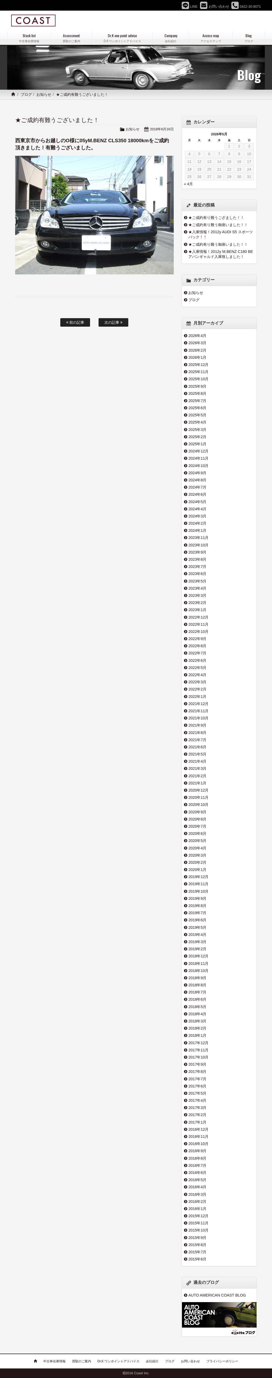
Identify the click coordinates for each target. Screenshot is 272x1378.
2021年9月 (197, 725)
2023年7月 (197, 566)
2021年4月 (197, 761)
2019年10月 (198, 891)
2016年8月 (197, 1158)
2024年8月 (197, 480)
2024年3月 (197, 516)
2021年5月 (197, 754)
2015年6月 (197, 1259)
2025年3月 (197, 429)
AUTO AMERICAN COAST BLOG (217, 1295)
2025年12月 (198, 364)
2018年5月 (197, 1007)
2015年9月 (197, 1238)
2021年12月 (198, 704)
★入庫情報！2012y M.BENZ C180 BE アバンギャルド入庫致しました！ (220, 254)
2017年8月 (197, 1071)
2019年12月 (198, 877)
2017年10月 (198, 1057)
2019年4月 (197, 934)
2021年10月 (198, 718)
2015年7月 (197, 1252)
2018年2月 (197, 1028)
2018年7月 (197, 992)
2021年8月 (197, 733)
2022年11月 (198, 624)
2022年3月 (197, 682)
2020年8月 (197, 819)
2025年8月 (197, 393)
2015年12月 (198, 1216)
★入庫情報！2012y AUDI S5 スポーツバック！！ (220, 234)
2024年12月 (198, 451)
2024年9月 (197, 473)
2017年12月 (198, 1043)
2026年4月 (197, 336)
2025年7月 (197, 401)
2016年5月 (197, 1180)
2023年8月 (197, 559)
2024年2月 (197, 523)
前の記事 (75, 322)
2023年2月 (197, 603)
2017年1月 (197, 1122)
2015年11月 (198, 1223)
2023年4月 (197, 588)
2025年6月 (197, 408)
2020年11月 (198, 797)
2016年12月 (198, 1129)
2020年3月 (197, 855)
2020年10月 (198, 804)
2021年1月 (197, 783)
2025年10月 (198, 379)
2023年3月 (197, 595)
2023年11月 (198, 537)
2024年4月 (197, 509)
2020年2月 (197, 862)
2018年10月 (198, 971)
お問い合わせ (190, 1361)
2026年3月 (197, 343)
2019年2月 (197, 949)
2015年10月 (198, 1230)
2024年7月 (197, 487)
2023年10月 (198, 545)
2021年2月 (197, 776)
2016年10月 (198, 1144)
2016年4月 (197, 1187)
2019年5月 (197, 927)
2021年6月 (197, 747)
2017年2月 (197, 1115)
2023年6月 (197, 574)
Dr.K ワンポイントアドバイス (118, 1361)
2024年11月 (198, 458)
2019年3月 (197, 942)
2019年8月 (197, 906)
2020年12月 (198, 790)
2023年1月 (197, 610)
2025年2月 (197, 437)
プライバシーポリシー (222, 1361)
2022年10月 (198, 631)
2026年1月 (197, 357)
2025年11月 (198, 372)
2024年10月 (198, 466)
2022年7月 (197, 653)
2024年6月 (197, 494)
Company (170, 38)
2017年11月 (198, 1050)
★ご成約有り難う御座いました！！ (218, 225)
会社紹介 (152, 1361)
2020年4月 (197, 848)
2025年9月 (197, 386)
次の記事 (113, 322)
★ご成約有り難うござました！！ (216, 217)
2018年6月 (197, 999)
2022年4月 (197, 675)
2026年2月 (197, 350)
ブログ (26, 94)
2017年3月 (197, 1107)
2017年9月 (197, 1064)
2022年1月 (197, 696)
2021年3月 (197, 768)
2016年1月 (197, 1209)
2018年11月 (198, 963)
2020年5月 (197, 841)
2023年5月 (197, 581)
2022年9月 (197, 639)
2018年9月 (197, 978)
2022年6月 (197, 660)
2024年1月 (197, 530)
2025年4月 (197, 422)
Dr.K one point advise (122, 38)
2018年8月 (197, 985)
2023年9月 (197, 552)
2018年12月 (198, 956)
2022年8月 (197, 646)
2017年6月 (197, 1086)
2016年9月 (197, 1151)
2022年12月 (198, 617)
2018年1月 (197, 1035)
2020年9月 (197, 812)
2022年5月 (197, 668)
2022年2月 (197, 689)
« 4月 (188, 184)
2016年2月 (197, 1201)
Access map (211, 38)
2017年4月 (197, 1100)
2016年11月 (198, 1136)
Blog (248, 38)
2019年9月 (197, 898)
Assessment (71, 38)
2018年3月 (197, 1021)
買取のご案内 (81, 1361)
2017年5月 (197, 1093)
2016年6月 (197, 1172)
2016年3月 (197, 1194)
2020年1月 (197, 869)
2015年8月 (197, 1245)
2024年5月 (197, 502)
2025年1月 (197, 444)
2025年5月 (197, 415)
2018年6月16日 (162, 129)
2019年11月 (198, 884)
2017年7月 (197, 1079)
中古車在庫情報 (54, 1361)
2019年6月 (197, 920)
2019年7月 (197, 913)
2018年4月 (197, 1014)
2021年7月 (197, 740)
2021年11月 (198, 711)
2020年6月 (197, 833)
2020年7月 (197, 826)
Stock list (29, 38)
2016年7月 (197, 1165)
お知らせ (43, 94)
